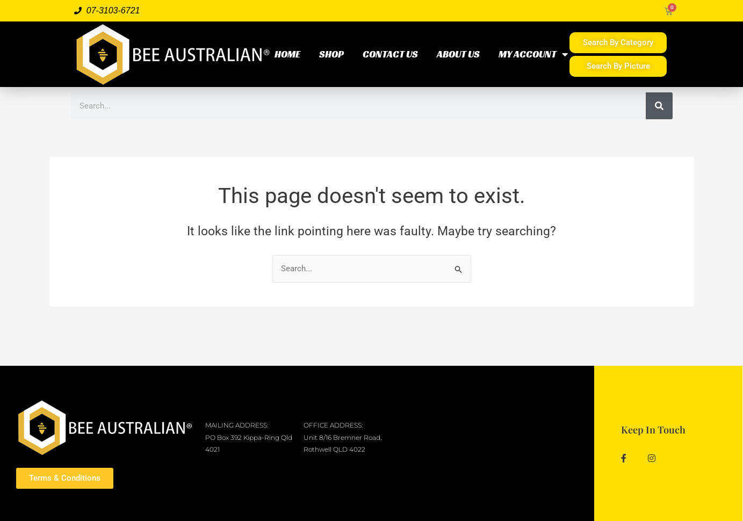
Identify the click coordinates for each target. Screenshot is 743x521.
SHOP (331, 54)
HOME (287, 54)
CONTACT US (390, 54)
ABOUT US (458, 54)
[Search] (659, 105)
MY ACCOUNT (533, 54)
